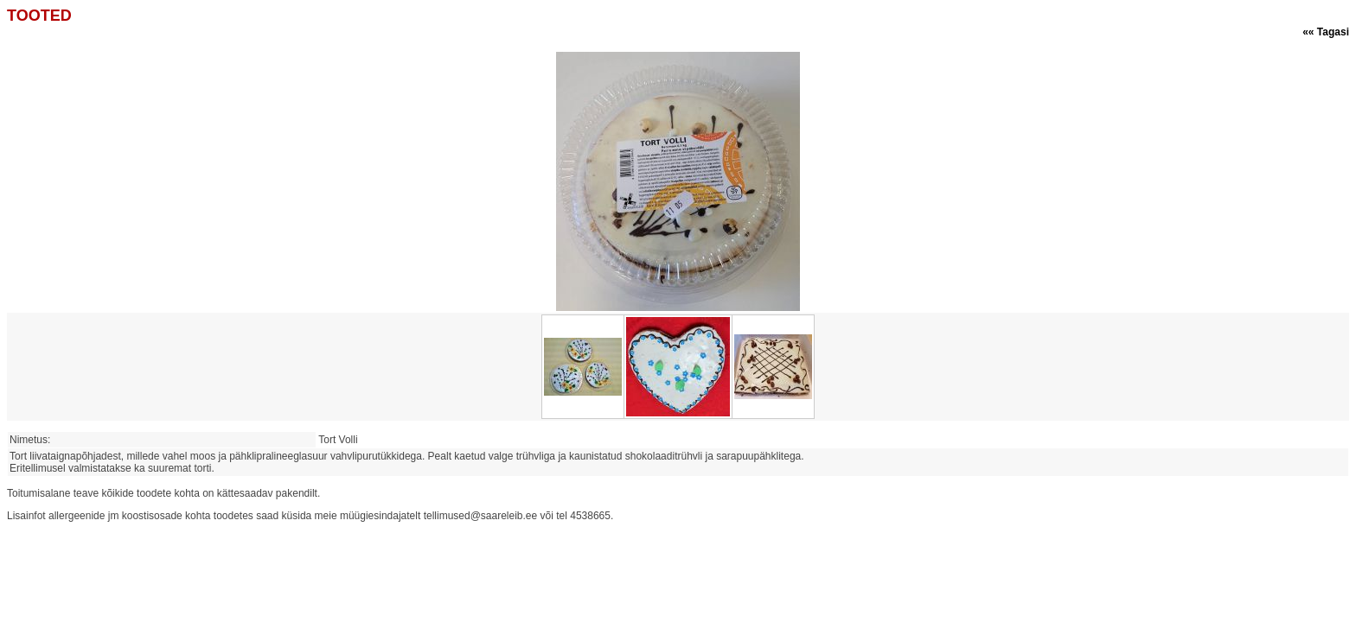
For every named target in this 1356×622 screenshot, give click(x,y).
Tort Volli (340, 440)
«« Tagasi (1325, 32)
